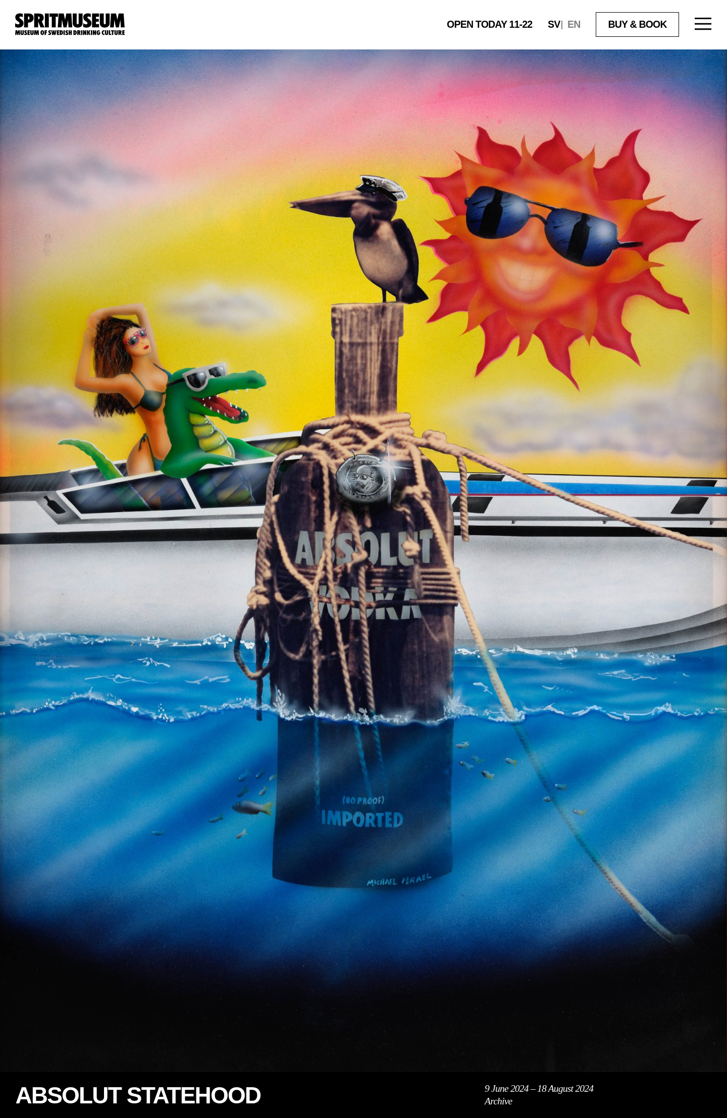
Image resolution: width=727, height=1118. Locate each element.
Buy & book (637, 24)
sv (554, 24)
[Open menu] (703, 25)
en (574, 24)
